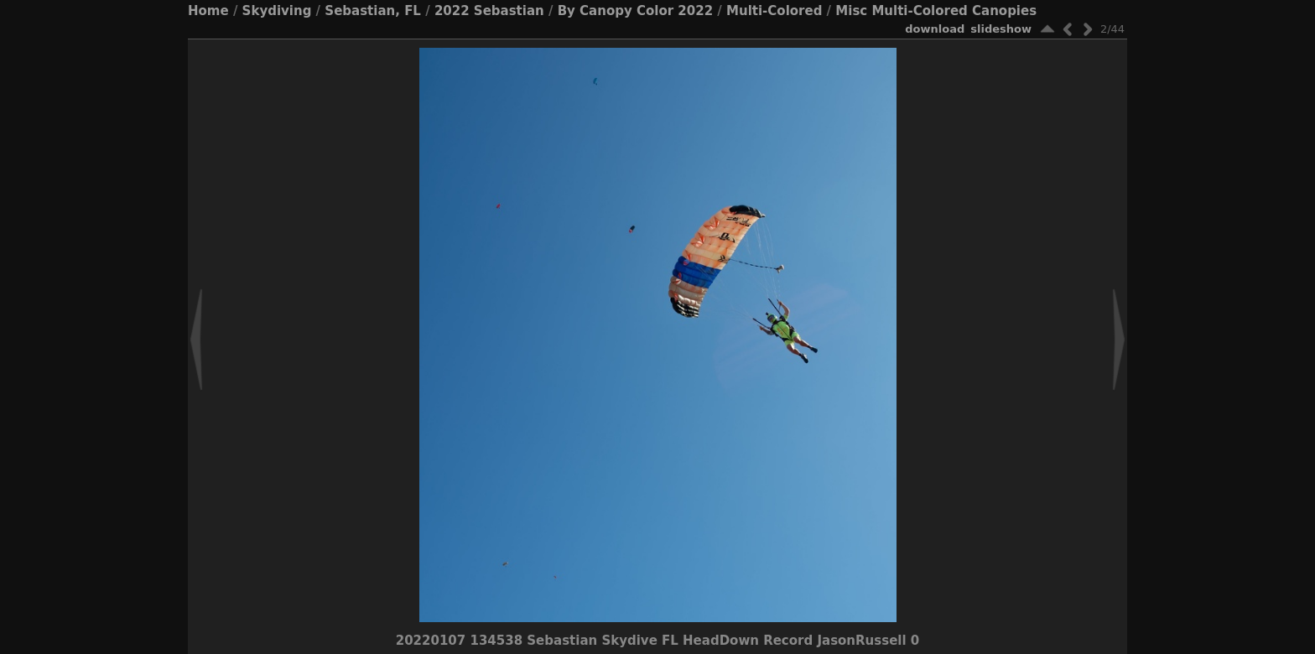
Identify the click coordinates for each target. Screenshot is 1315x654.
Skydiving (277, 10)
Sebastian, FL (373, 10)
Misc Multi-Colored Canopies (936, 10)
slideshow (1001, 29)
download (934, 29)
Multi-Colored (774, 10)
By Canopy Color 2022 (635, 10)
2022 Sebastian (489, 10)
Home (208, 10)
